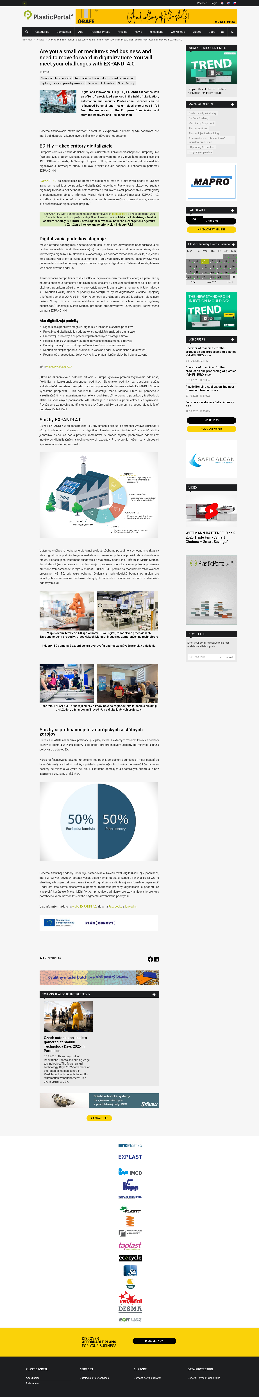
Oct (193, 282)
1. (226, 256)
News (138, 31)
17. (189, 271)
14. (219, 266)
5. (205, 261)
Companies (64, 31)
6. (213, 261)
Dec (230, 282)
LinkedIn (130, 906)
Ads (80, 31)
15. (226, 266)
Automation (108, 83)
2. (234, 256)
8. (226, 261)
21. (219, 271)
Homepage (27, 39)
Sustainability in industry (202, 113)
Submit (226, 657)
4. (197, 261)
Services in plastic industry (56, 78)
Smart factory (126, 83)
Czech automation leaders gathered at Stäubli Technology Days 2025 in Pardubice (65, 1044)
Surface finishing (198, 118)
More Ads (211, 221)
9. (234, 261)
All (194, 219)
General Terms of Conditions (204, 1377)
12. (205, 266)
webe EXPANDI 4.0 (84, 906)
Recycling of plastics (200, 152)
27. (213, 277)
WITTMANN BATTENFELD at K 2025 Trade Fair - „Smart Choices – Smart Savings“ (210, 537)
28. (219, 277)
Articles (122, 31)
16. (233, 266)
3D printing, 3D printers (202, 147)
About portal (33, 1377)
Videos (196, 31)
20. (213, 271)
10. (189, 266)
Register (202, 3)
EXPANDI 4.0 (48, 181)
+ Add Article (99, 1118)
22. (226, 271)
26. (205, 277)
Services (92, 83)
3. (190, 261)
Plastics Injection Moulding (204, 133)
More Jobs (212, 420)
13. (213, 266)
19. (205, 271)
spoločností (119, 214)
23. (233, 271)
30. (233, 277)
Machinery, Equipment (201, 123)
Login (214, 3)
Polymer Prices (100, 31)
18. (197, 271)
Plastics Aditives (198, 128)
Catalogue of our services (94, 1377)
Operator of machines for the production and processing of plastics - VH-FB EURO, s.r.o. (211, 351)
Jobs (212, 31)
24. (189, 277)
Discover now (154, 1340)
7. (220, 261)
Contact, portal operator (147, 1377)
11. (197, 266)
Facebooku (115, 906)
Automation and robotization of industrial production (104, 78)
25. (197, 277)
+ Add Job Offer (211, 428)
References (32, 1383)
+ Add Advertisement (211, 229)
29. (226, 277)
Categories (42, 31)
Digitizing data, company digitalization (62, 83)
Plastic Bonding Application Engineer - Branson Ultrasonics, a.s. (211, 388)
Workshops (178, 31)
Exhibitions (156, 31)
